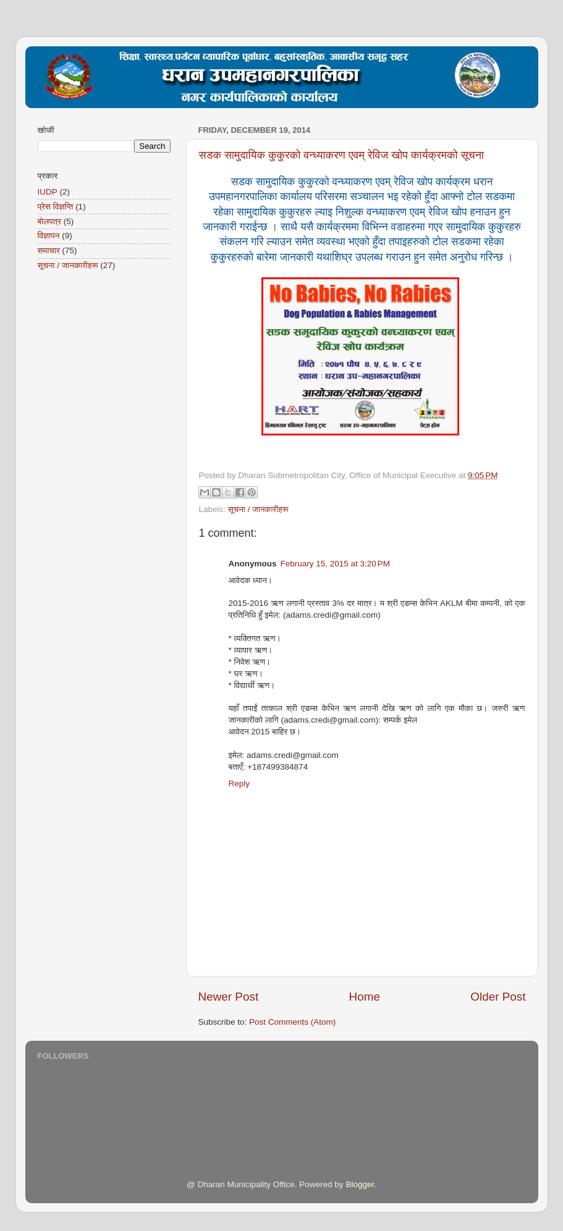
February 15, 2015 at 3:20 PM (335, 563)
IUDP (47, 191)
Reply (239, 783)
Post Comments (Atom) (292, 1022)
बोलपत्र (50, 221)
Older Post (497, 996)
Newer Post (228, 996)
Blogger (359, 1184)
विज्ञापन (49, 235)
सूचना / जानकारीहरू (258, 509)
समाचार (49, 250)
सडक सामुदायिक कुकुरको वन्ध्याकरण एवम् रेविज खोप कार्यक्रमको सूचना (342, 155)
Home (364, 996)
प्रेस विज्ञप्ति (56, 206)
